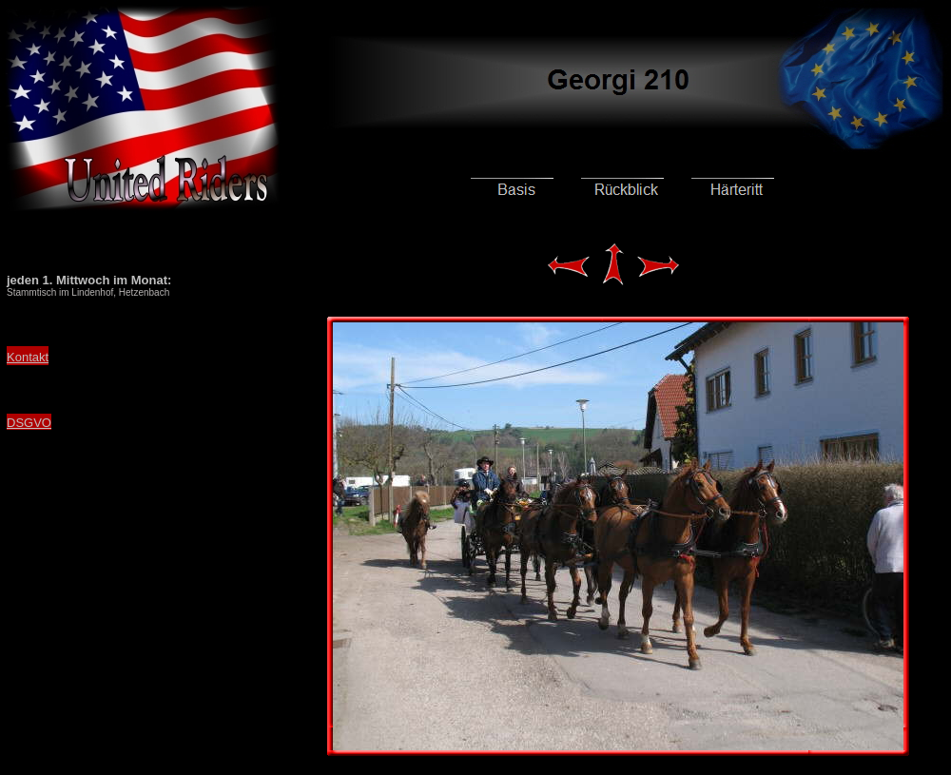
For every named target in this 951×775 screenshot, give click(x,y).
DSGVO (29, 423)
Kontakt (28, 357)
